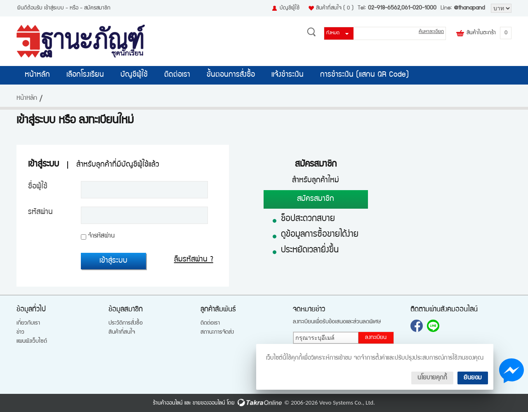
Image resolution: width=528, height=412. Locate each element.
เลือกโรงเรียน (85, 75)
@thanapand (469, 8)
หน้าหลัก (37, 75)
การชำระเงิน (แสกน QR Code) (364, 75)
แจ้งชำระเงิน (287, 75)
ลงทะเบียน (376, 337)
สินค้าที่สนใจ (335, 8)
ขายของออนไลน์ (209, 403)
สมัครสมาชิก (97, 8)
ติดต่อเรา (177, 75)
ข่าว (20, 332)
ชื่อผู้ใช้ (37, 187)
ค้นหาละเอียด (431, 32)
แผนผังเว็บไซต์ (31, 341)
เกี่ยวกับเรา (28, 323)
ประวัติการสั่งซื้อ (125, 323)
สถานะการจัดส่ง (217, 332)
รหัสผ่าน (40, 212)
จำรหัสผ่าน (101, 236)
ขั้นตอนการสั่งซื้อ (231, 75)
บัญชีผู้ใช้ (289, 8)
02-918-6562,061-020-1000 (402, 8)
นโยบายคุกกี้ (432, 378)
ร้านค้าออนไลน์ (168, 403)
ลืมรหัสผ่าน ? (193, 260)
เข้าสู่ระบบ (54, 8)
